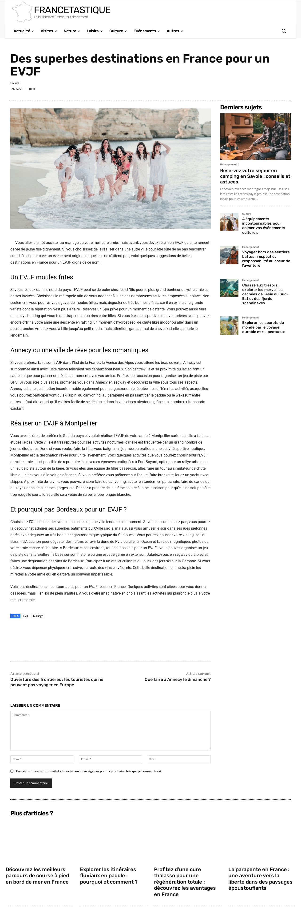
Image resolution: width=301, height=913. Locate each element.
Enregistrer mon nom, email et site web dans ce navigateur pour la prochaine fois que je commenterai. (89, 771)
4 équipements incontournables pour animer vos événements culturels (263, 226)
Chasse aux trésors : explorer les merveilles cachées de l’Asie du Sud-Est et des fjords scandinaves (265, 294)
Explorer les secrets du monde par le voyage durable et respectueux (263, 327)
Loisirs (15, 83)
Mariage (38, 616)
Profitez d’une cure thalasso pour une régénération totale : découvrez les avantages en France (185, 881)
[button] (284, 31)
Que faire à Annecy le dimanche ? (178, 679)
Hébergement (228, 164)
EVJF (25, 616)
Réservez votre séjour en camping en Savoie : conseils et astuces (255, 176)
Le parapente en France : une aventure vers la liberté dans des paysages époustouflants (261, 878)
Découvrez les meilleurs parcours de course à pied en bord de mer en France (38, 875)
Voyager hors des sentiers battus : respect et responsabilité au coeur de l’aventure (266, 259)
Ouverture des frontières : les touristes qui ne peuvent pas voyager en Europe (56, 682)
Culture (246, 214)
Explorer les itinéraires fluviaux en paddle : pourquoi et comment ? (109, 875)
